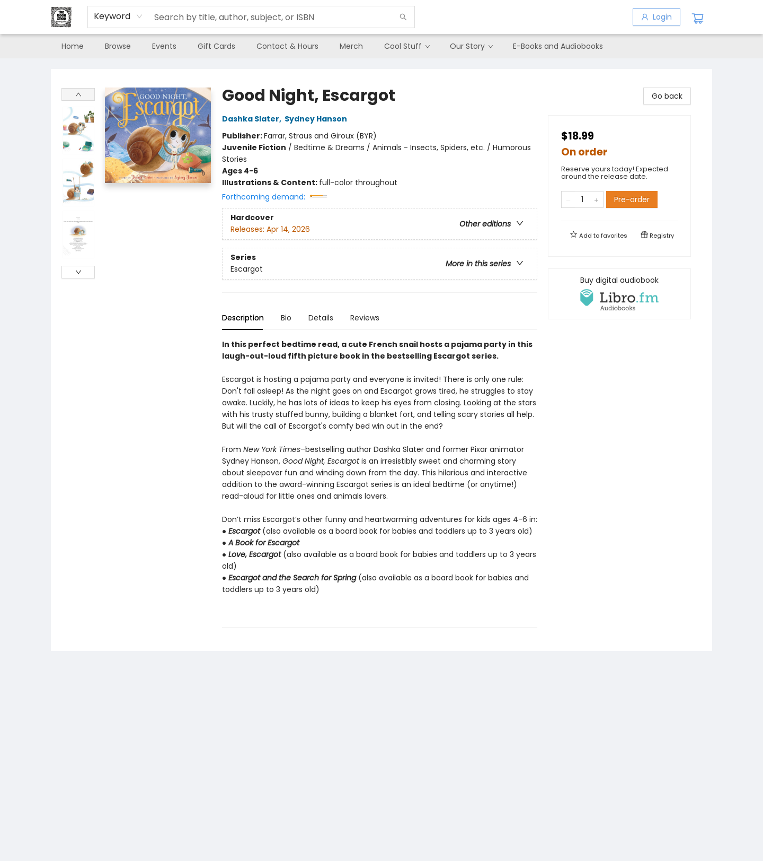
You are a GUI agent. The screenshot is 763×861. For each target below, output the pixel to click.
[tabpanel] (379, 483)
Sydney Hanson (317, 119)
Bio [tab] (286, 317)
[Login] (656, 16)
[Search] (403, 17)
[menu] (381, 46)
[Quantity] (582, 199)
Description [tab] (243, 317)
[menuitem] (72, 46)
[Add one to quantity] (596, 199)
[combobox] (118, 16)
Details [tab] (320, 317)
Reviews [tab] (364, 317)
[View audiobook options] (619, 294)
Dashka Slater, (253, 119)
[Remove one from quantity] (568, 199)
